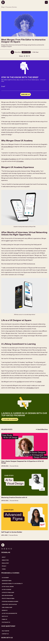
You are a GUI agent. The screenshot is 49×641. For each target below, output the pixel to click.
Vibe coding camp (7, 607)
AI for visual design (8, 586)
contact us (5, 633)
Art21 (3, 107)
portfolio (19, 382)
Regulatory (5, 563)
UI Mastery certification (9, 604)
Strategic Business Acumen (10, 601)
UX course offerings (7, 147)
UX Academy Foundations (8, 159)
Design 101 (4, 610)
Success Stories (11, 7)
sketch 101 (5, 616)
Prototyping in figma (8, 598)
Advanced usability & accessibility (12, 583)
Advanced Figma (6, 580)
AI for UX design (6, 589)
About (4, 557)
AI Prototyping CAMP (8, 592)
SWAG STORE (5, 560)
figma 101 (4, 619)
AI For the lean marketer (9, 613)
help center (5, 631)
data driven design (7, 595)
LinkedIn (38, 382)
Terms (4, 569)
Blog (2, 7)
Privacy (4, 566)
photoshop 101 (6, 622)
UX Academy (20, 161)
